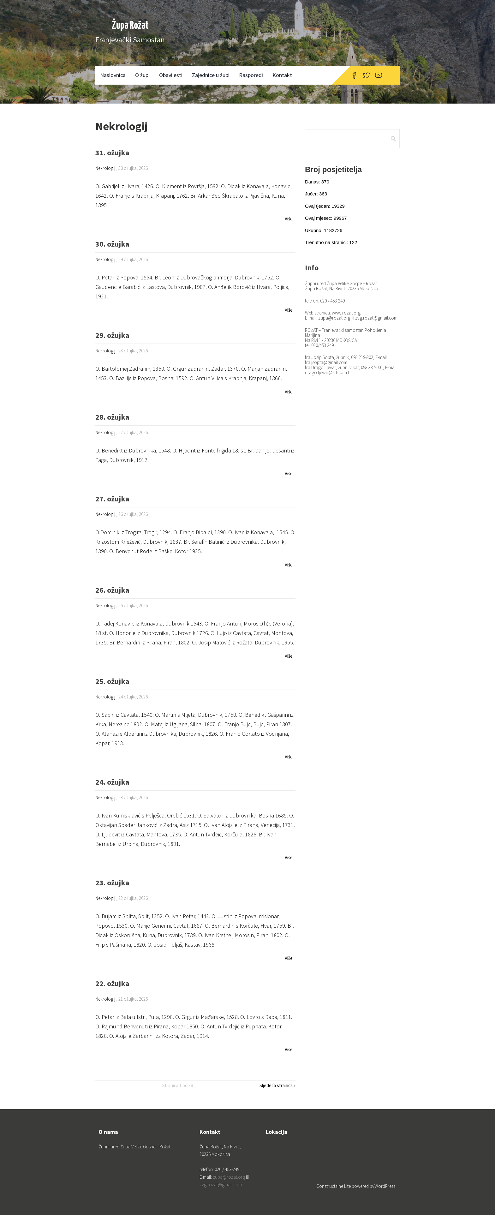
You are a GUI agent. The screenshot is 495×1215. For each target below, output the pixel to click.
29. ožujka (112, 336)
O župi (142, 75)
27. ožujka (112, 499)
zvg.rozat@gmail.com (376, 318)
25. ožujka (112, 682)
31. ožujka (112, 153)
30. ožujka (112, 244)
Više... (290, 219)
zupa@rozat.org (334, 318)
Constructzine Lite (334, 1186)
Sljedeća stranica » (277, 1085)
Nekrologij (105, 168)
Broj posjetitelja (333, 169)
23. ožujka (112, 883)
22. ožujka (112, 984)
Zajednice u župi (211, 75)
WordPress (384, 1186)
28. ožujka (112, 417)
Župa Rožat (130, 26)
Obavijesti (170, 75)
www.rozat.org (346, 313)
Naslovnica (113, 75)
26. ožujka (112, 590)
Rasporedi (251, 75)
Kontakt (282, 75)
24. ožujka (112, 782)
